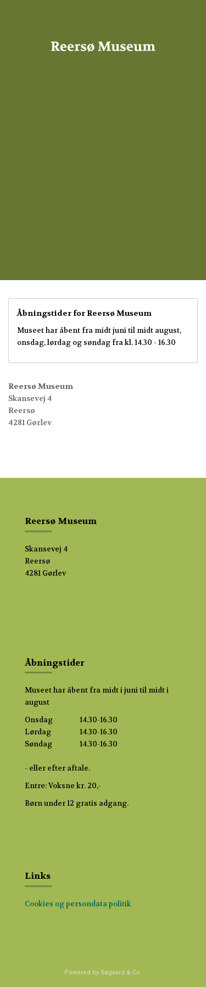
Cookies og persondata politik (78, 903)
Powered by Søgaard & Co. (103, 972)
